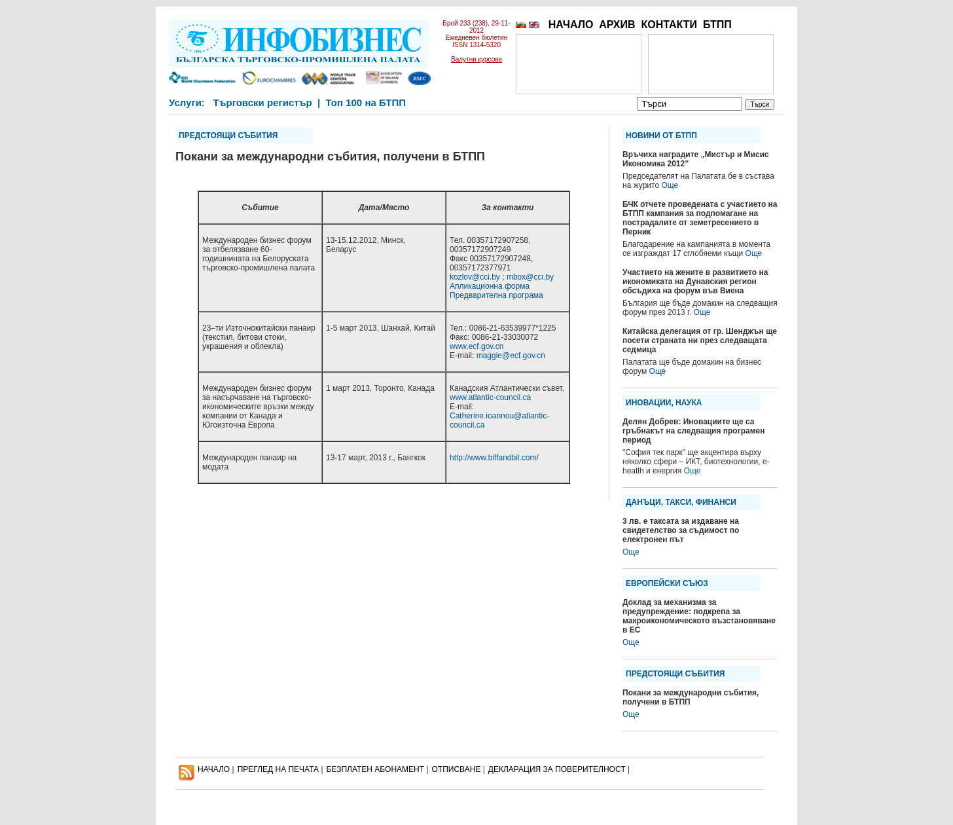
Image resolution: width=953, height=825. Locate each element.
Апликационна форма (490, 286)
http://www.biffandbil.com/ (494, 457)
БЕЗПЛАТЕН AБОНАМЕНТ (376, 769)
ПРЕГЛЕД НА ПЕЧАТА (278, 769)
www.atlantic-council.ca (490, 397)
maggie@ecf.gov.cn (510, 355)
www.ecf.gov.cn (476, 346)
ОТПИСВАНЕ (456, 769)
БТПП (717, 24)
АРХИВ (617, 24)
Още (669, 185)
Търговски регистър (262, 102)
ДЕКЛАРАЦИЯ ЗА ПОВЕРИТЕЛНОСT (557, 769)
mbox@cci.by (530, 277)
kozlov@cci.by (475, 277)
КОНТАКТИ (669, 24)
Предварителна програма (496, 295)
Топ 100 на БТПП (366, 102)
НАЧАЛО (571, 24)
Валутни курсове (476, 59)
